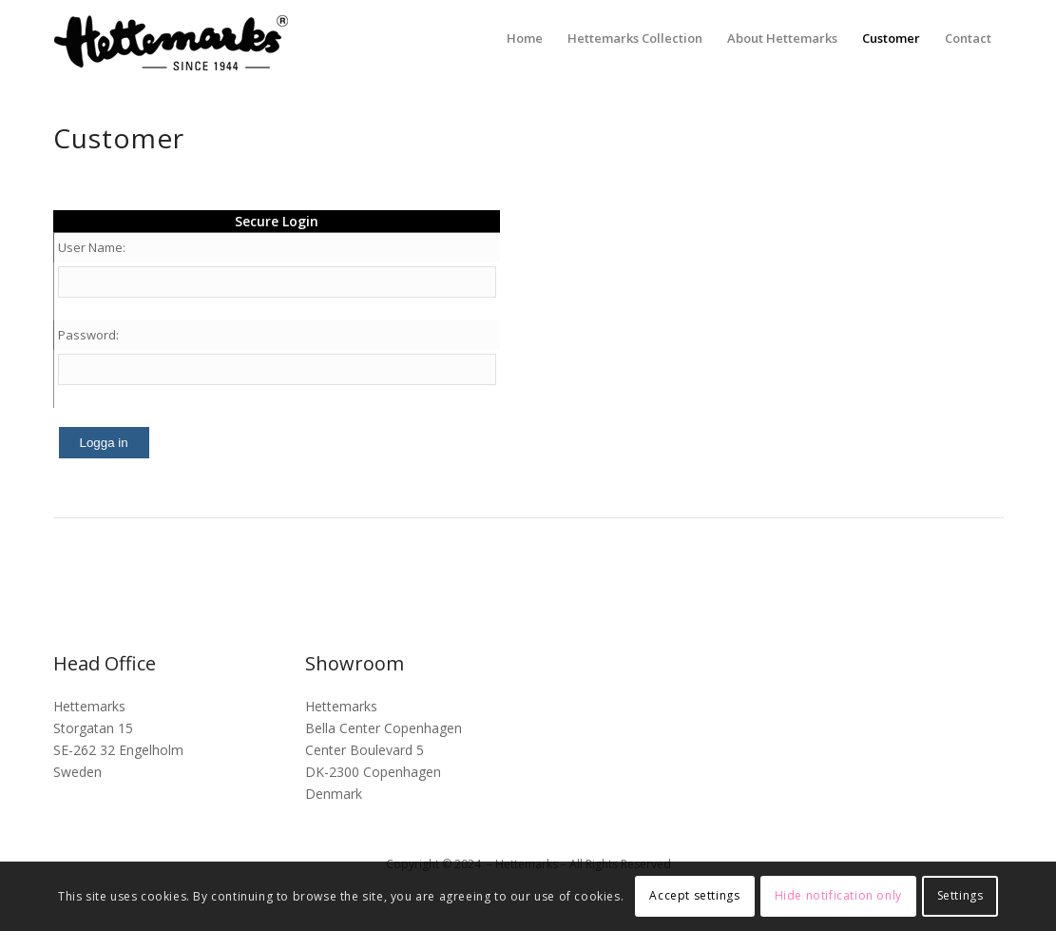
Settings (960, 895)
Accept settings (694, 895)
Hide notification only (838, 895)
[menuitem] (524, 38)
